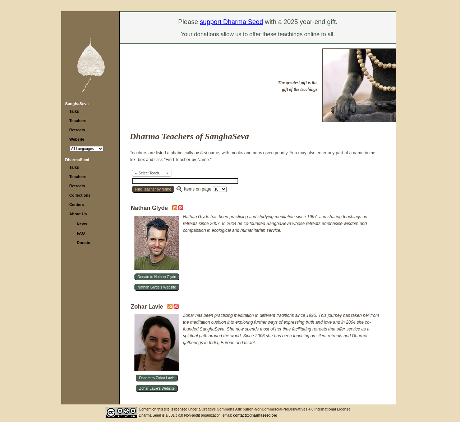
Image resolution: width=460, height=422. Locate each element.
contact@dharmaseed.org (255, 415)
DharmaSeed (77, 160)
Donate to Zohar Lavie (157, 378)
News (82, 224)
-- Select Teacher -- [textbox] (150, 173)
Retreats (77, 130)
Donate (83, 242)
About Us (78, 214)
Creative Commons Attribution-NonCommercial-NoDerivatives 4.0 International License (276, 409)
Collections (80, 195)
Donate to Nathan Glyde (157, 277)
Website (76, 139)
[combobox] (151, 173)
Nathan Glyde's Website (157, 287)
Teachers (78, 120)
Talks (74, 111)
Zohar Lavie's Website (156, 388)
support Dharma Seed (231, 21)
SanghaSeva (76, 104)
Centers (76, 204)
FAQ (81, 233)
